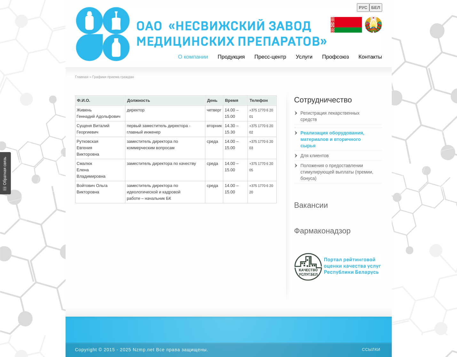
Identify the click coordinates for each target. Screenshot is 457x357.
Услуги (304, 57)
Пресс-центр (270, 57)
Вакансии (311, 205)
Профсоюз (335, 57)
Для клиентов (315, 155)
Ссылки (371, 349)
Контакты (370, 57)
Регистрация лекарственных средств (330, 116)
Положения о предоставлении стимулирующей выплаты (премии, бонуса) (337, 172)
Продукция (231, 57)
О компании (193, 57)
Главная (82, 77)
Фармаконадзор (322, 230)
